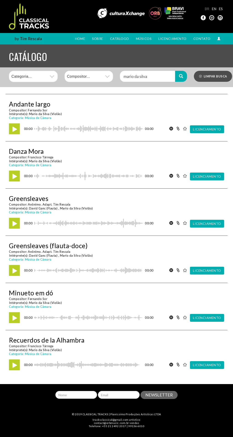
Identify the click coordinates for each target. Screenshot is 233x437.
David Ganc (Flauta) (43, 208)
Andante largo (30, 104)
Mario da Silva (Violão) (45, 114)
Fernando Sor (37, 110)
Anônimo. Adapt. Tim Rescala (49, 204)
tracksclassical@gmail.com (111, 419)
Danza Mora (26, 151)
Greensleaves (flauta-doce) (48, 246)
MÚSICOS (144, 39)
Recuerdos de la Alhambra (46, 340)
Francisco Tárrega (41, 157)
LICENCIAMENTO (172, 39)
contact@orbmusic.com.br (111, 423)
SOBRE (97, 39)
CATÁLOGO (119, 39)
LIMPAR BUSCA (213, 76)
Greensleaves (28, 198)
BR (207, 9)
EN (214, 9)
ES (221, 9)
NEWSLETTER (159, 394)
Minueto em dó (31, 293)
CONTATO (202, 39)
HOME (80, 39)
